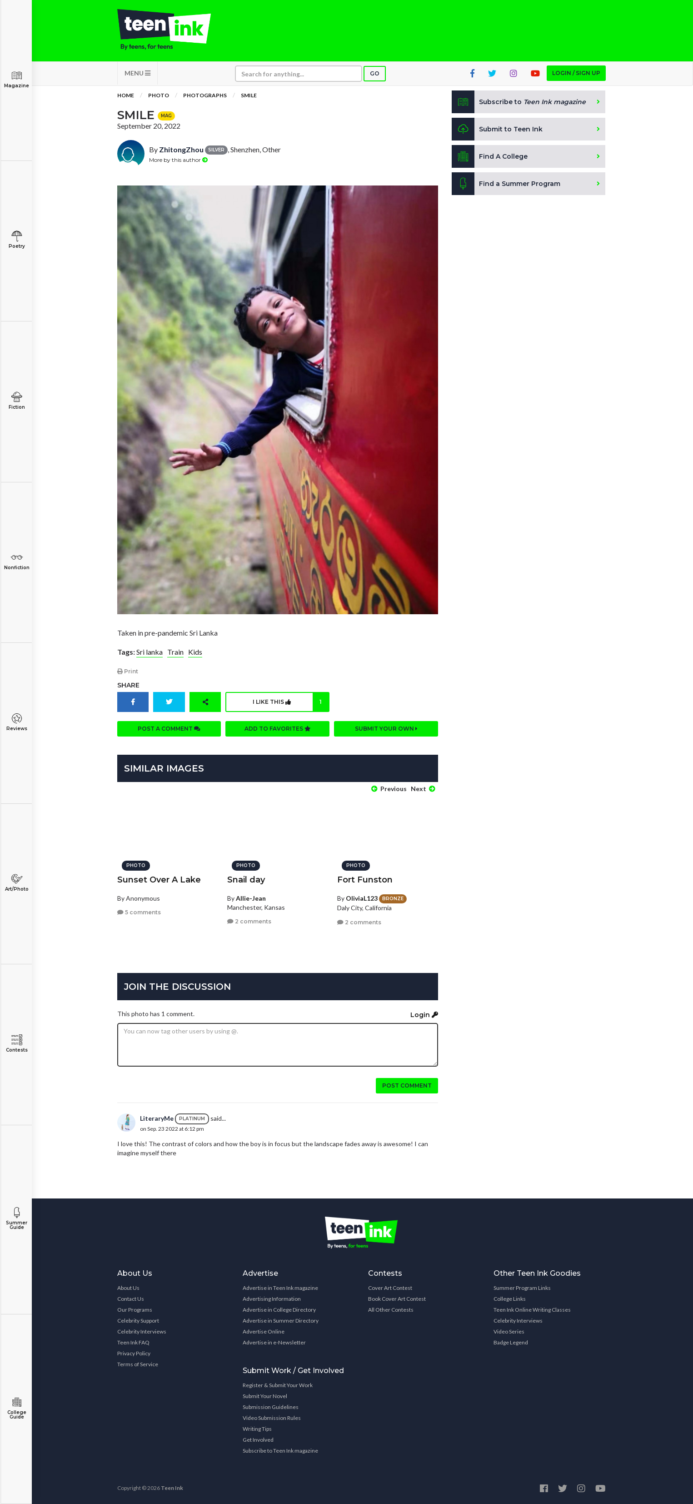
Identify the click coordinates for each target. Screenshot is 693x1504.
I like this (291, 702)
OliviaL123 (362, 898)
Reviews (17, 722)
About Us (128, 1287)
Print (127, 671)
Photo (158, 95)
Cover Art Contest (390, 1287)
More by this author (178, 159)
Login (424, 1015)
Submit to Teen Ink (497, 129)
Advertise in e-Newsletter (274, 1342)
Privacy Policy (133, 1353)
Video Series (509, 1331)
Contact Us (130, 1298)
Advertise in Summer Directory (281, 1320)
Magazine (17, 79)
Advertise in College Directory (279, 1309)
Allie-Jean (251, 898)
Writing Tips (257, 1428)
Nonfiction (17, 561)
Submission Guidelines (271, 1407)
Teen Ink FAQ (133, 1342)
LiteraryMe (157, 1118)
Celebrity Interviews (141, 1331)
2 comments (249, 921)
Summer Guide (17, 1218)
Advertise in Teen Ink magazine (280, 1287)
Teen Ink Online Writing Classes (532, 1309)
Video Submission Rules (272, 1417)
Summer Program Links (522, 1287)
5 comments (139, 912)
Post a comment (169, 728)
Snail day (246, 880)
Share (128, 685)
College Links (510, 1298)
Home (125, 95)
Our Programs (134, 1309)
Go (374, 73)
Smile (249, 95)
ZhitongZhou (181, 149)
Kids (195, 651)
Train (175, 651)
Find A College (490, 156)
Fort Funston (365, 880)
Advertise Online (263, 1331)
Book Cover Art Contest (397, 1298)
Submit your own (386, 728)
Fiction (17, 400)
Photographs (205, 95)
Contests (17, 1043)
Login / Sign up (576, 73)
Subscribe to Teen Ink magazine (280, 1450)
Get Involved (258, 1439)
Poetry (17, 240)
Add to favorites (277, 728)
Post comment (407, 1085)
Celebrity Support (138, 1320)
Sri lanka (149, 651)
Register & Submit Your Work (278, 1385)
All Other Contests (391, 1309)
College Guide (17, 1408)
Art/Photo (17, 882)
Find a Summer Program (506, 183)
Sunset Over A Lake (159, 880)
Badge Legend (511, 1342)
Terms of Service (137, 1364)
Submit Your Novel (265, 1396)
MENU (137, 73)
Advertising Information (272, 1298)
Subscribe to (519, 101)
